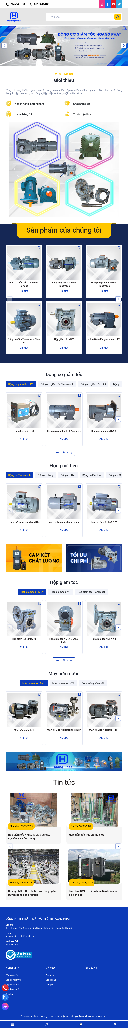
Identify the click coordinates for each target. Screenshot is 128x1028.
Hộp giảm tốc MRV (64, 339)
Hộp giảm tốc (12, 984)
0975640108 (15, 4)
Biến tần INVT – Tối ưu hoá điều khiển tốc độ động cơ (93, 893)
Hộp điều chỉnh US (24, 431)
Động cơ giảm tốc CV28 (104, 431)
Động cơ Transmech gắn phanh (64, 522)
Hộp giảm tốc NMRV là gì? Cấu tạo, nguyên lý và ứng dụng (29, 836)
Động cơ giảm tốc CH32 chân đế (64, 431)
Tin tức (64, 782)
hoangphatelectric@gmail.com (20, 936)
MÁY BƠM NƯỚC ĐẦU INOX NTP (64, 730)
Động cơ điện (12, 975)
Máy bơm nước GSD (24, 730)
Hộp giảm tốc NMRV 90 (104, 639)
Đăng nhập (51, 980)
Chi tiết (24, 291)
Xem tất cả (64, 452)
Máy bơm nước (13, 989)
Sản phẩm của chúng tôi (64, 230)
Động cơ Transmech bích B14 (24, 522)
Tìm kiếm (50, 975)
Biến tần (10, 994)
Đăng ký (49, 984)
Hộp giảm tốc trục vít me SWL (86, 834)
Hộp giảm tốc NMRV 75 (24, 639)
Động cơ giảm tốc (14, 980)
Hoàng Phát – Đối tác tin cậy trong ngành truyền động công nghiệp (32, 893)
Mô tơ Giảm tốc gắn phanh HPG (104, 339)
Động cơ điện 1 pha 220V (104, 522)
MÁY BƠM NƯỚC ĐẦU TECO (103, 730)
